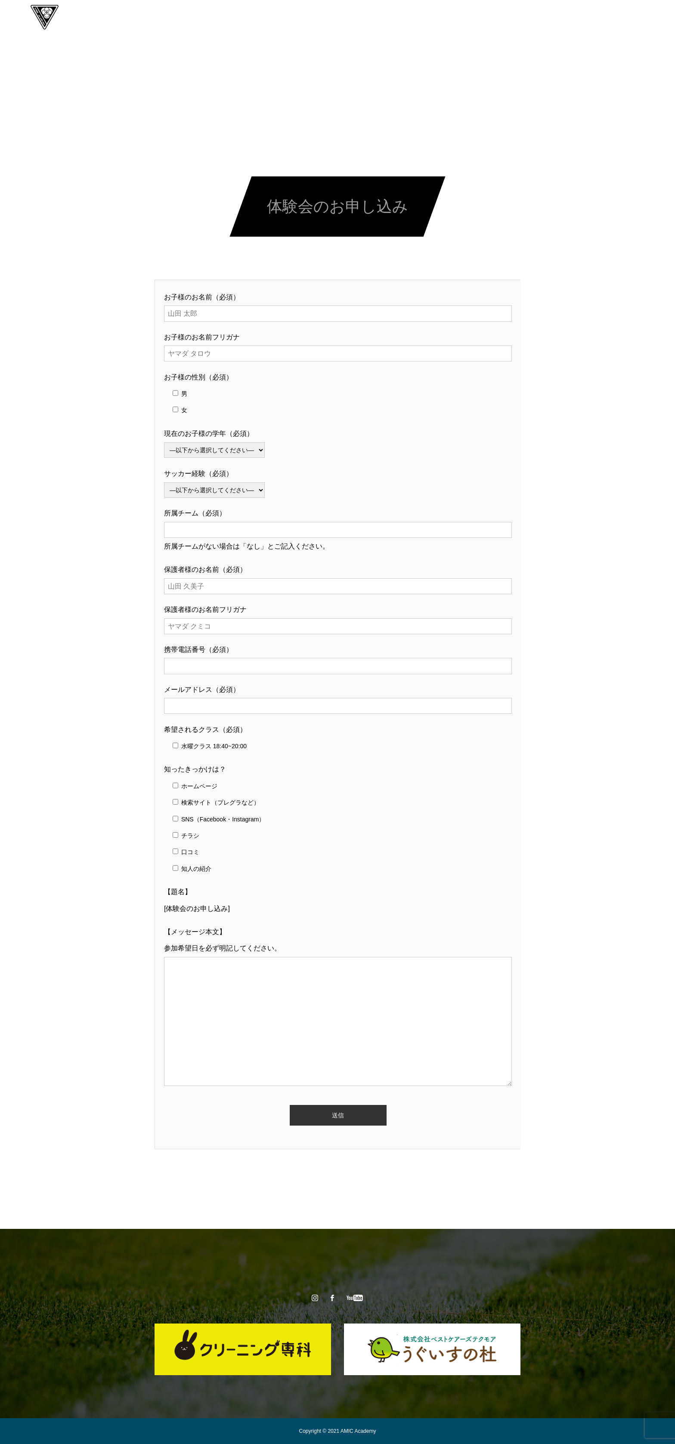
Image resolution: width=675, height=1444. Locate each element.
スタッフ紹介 (393, 17)
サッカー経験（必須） (198, 473)
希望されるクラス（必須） (205, 729)
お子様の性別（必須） (198, 377)
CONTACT (442, 17)
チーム (349, 17)
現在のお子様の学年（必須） (209, 433)
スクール (310, 17)
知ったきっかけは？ (195, 769)
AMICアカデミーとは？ (249, 17)
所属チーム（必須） (195, 513)
